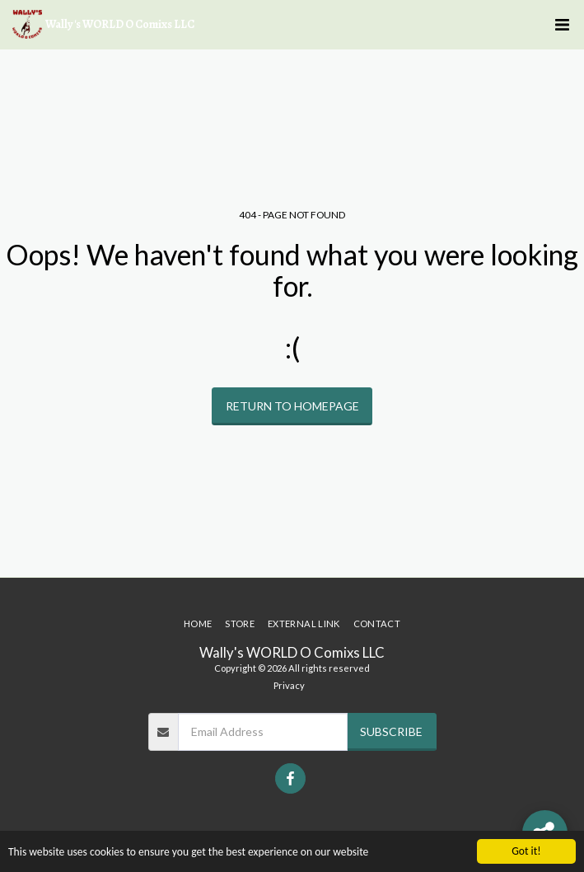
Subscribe (391, 731)
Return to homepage (292, 406)
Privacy (289, 685)
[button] (562, 25)
